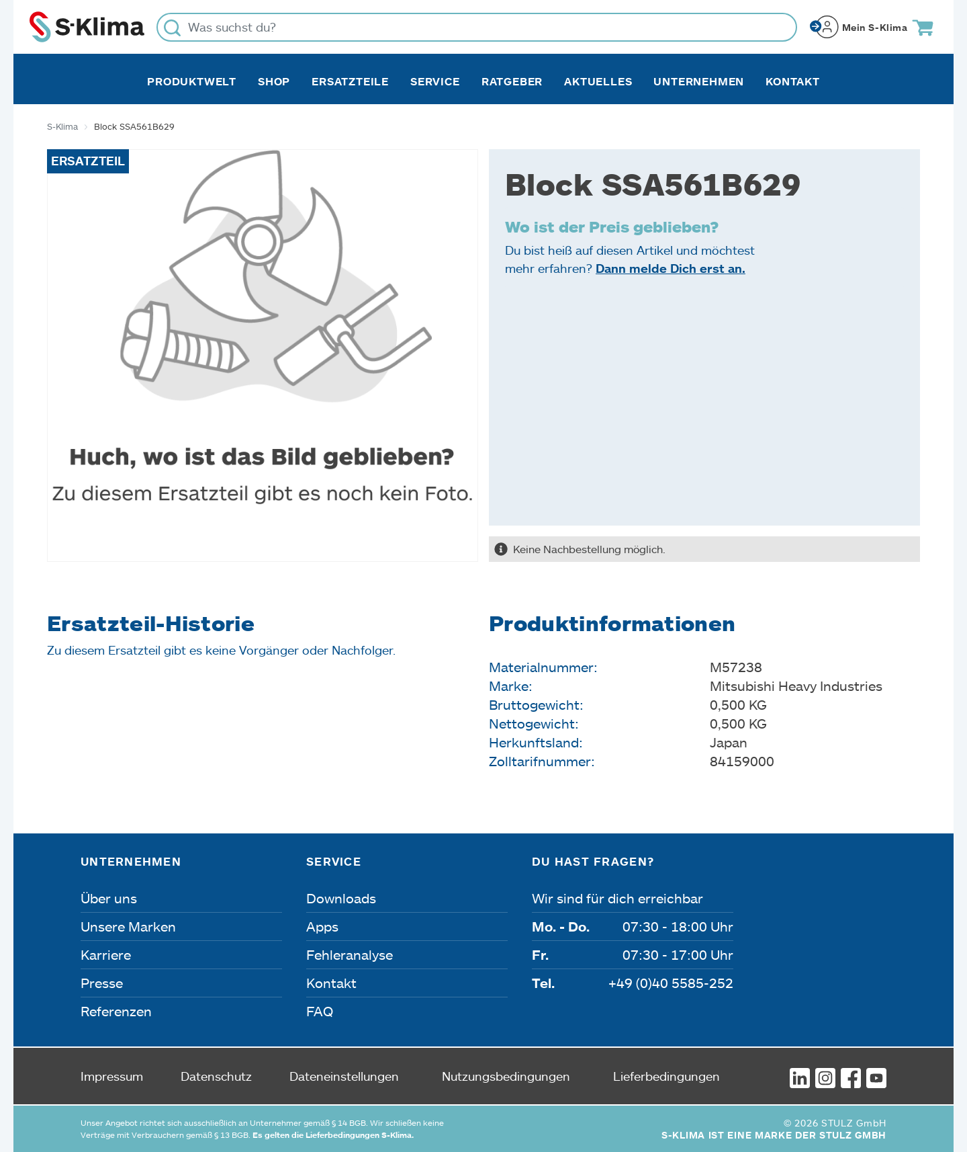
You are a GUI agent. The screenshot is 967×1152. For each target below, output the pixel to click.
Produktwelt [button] (191, 81)
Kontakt (793, 81)
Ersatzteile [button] (350, 81)
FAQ (319, 1011)
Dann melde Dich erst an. (670, 268)
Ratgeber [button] (512, 81)
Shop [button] (274, 81)
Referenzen (116, 1011)
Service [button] (435, 81)
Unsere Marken (128, 926)
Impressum (112, 1076)
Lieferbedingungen (666, 1076)
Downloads (341, 898)
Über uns (109, 898)
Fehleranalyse (349, 954)
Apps (322, 926)
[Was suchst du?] (476, 27)
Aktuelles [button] (598, 81)
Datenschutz (216, 1076)
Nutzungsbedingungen (506, 1076)
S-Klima (62, 126)
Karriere (106, 954)
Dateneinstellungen (344, 1076)
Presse (102, 983)
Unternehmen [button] (698, 81)
